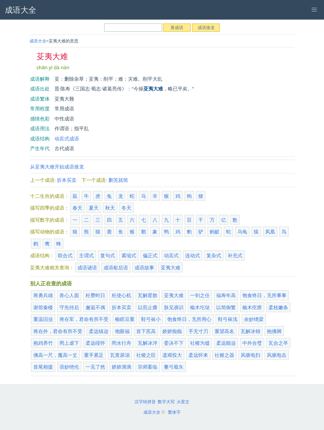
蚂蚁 (214, 231)
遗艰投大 (172, 355)
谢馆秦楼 (43, 307)
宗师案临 (147, 366)
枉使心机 (121, 295)
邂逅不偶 (95, 307)
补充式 (235, 255)
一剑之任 (200, 295)
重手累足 (94, 355)
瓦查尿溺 (120, 355)
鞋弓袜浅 (227, 319)
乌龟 (242, 231)
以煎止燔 (147, 307)
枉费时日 (95, 295)
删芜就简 (118, 180)
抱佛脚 (274, 331)
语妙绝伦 (69, 366)
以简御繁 (226, 307)
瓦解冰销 (250, 331)
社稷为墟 (200, 343)
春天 (77, 207)
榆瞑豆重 (125, 319)
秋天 (110, 207)
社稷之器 (224, 355)
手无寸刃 (198, 331)
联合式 (65, 255)
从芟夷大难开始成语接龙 (57, 166)
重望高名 (224, 331)
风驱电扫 (250, 355)
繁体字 (174, 412)
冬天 (126, 207)
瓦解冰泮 (147, 343)
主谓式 (86, 255)
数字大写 (166, 402)
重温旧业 (43, 319)
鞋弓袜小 (151, 319)
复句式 (107, 255)
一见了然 (95, 366)
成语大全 (37, 41)
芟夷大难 (170, 267)
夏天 (94, 207)
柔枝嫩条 (278, 307)
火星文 (183, 402)
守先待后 (69, 307)
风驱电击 (276, 355)
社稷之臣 (146, 355)
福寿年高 (226, 295)
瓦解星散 (147, 295)
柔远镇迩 (98, 331)
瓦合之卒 (278, 343)
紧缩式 (129, 255)
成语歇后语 (116, 267)
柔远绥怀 (95, 343)
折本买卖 (66, 180)
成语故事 (144, 267)
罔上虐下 (69, 343)
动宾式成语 (67, 138)
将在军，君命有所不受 (83, 319)
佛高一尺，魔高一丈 (55, 355)
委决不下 (174, 343)
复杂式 (213, 255)
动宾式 (171, 255)
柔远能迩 (226, 343)
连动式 (192, 255)
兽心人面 (69, 295)
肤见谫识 (174, 307)
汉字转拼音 (145, 402)
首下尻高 (146, 331)
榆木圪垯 (200, 307)
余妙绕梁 (254, 319)
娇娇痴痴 (172, 331)
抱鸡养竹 (43, 343)
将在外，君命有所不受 (57, 331)
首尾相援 (43, 366)
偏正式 (150, 255)
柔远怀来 (198, 355)
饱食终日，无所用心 (189, 319)
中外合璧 (252, 343)
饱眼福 (122, 331)
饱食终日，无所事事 (264, 295)
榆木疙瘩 (252, 307)
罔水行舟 (121, 343)
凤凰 (270, 231)
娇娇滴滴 (121, 366)
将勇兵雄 (43, 295)
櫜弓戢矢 (174, 366)
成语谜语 (87, 267)
